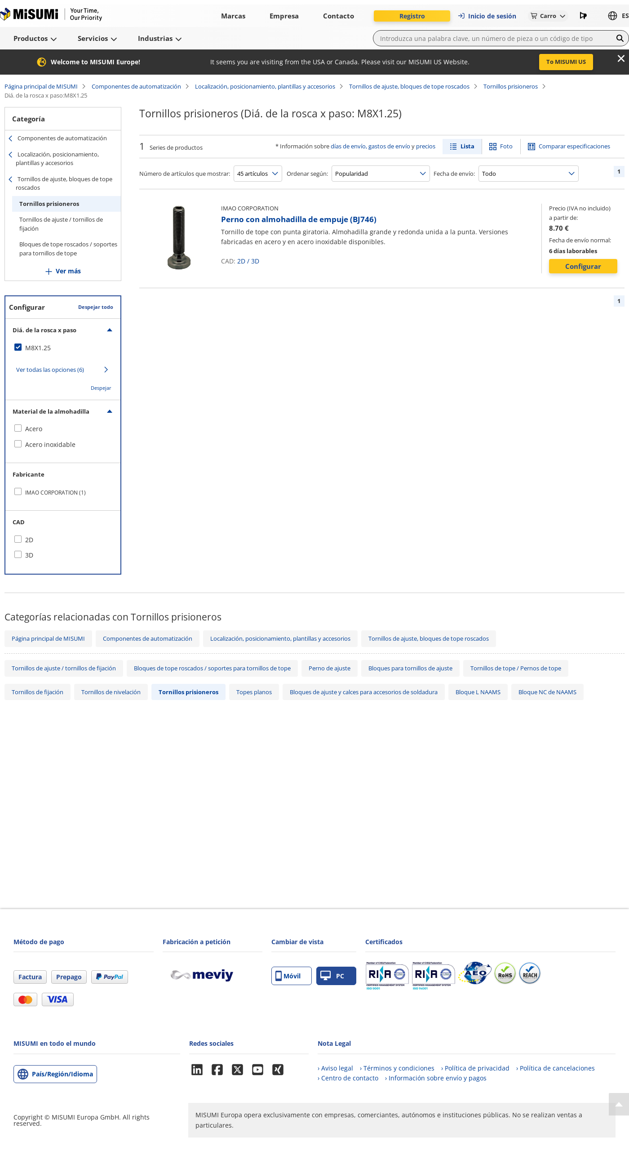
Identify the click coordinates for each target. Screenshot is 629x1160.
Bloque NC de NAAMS (547, 692)
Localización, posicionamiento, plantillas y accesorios (265, 86)
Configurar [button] (583, 266)
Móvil (288, 976)
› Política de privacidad (475, 1068)
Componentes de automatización (136, 86)
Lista (467, 146)
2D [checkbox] (29, 539)
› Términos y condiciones (397, 1068)
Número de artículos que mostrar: (184, 174)
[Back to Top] (619, 1104)
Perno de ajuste (329, 668)
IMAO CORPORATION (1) (55, 492)
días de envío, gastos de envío (370, 146)
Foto (506, 146)
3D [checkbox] (29, 555)
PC (332, 976)
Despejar (101, 387)
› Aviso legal (335, 1068)
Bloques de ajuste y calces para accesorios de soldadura (364, 692)
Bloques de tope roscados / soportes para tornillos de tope (68, 248)
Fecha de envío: (454, 174)
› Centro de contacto (348, 1078)
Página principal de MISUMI (41, 86)
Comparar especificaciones (574, 146)
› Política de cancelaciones (555, 1068)
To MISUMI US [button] (566, 62)
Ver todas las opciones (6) (50, 370)
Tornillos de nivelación (111, 692)
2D (241, 261)
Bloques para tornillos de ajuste (410, 668)
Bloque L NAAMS (478, 692)
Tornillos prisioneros (510, 86)
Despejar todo (95, 306)
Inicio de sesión (486, 16)
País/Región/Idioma (62, 1074)
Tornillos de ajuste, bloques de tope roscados (409, 86)
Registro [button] (412, 16)
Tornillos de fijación (37, 692)
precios (425, 146)
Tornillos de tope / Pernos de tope (515, 668)
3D (255, 261)
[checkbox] (63, 348)
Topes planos (254, 692)
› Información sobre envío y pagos (436, 1078)
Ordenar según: (307, 174)
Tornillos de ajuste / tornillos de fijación (61, 223)
